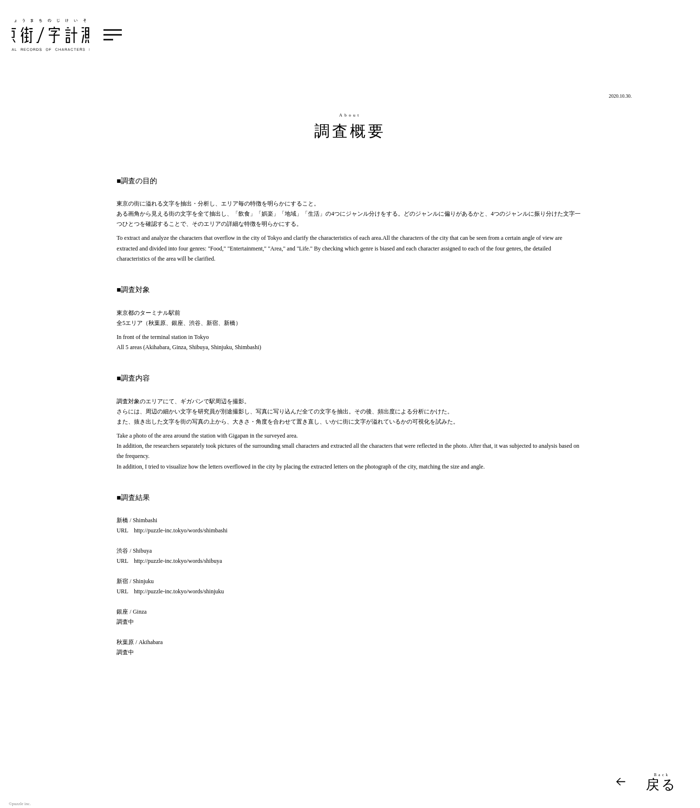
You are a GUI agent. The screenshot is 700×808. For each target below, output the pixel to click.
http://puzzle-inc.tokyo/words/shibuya (178, 561)
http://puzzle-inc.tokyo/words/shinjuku (179, 591)
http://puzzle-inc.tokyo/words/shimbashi (181, 530)
